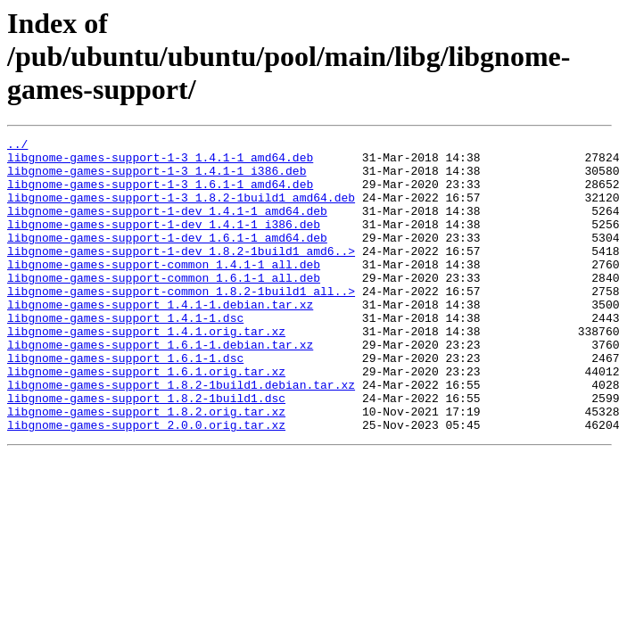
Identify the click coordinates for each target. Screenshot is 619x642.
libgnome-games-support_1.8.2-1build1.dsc (146, 451)
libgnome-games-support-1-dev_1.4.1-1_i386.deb (163, 243)
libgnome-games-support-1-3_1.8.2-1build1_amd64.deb (181, 210)
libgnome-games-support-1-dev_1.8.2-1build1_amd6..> (181, 275)
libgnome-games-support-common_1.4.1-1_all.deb (163, 291)
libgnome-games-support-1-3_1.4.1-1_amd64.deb (160, 162)
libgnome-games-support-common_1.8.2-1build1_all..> (181, 323)
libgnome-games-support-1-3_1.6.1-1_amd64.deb (160, 194)
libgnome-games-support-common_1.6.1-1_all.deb (163, 307)
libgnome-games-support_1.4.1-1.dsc (125, 355)
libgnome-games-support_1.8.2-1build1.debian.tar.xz (181, 435)
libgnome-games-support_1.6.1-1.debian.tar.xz (160, 387)
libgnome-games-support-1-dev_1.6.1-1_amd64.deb (167, 259)
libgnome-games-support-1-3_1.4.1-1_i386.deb (156, 178)
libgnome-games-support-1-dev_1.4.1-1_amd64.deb (167, 226)
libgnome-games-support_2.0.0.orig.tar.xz (146, 483)
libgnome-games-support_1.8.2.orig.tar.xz (146, 467)
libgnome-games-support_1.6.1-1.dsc (125, 403)
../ (17, 146)
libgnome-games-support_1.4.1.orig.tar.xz (146, 371)
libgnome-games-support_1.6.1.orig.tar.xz (146, 419)
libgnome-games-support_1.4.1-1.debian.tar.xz (160, 339)
